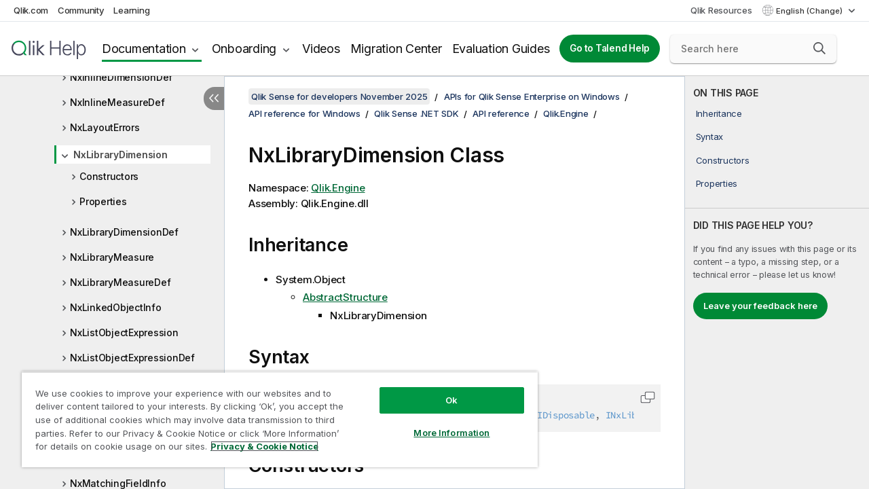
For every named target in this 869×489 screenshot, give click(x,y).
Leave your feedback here (760, 305)
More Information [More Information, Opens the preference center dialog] (441, 422)
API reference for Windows (304, 113)
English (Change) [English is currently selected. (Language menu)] (810, 11)
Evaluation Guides (501, 48)
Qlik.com (31, 10)
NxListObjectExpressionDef (132, 357)
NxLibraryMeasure (112, 257)
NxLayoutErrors (105, 127)
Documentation (144, 48)
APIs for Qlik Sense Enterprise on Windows (532, 96)
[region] (273, 414)
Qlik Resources (721, 10)
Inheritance (719, 113)
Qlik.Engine (565, 113)
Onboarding (244, 48)
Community (81, 10)
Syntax (710, 136)
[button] (819, 48)
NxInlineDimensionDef (121, 77)
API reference (501, 113)
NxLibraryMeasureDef (120, 282)
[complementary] (777, 282)
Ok (441, 389)
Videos (321, 48)
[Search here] (753, 49)
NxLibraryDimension (120, 154)
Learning (131, 10)
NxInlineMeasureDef (117, 102)
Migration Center (396, 48)
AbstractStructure (345, 297)
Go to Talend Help (610, 48)
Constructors (108, 176)
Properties (103, 201)
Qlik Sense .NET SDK (416, 113)
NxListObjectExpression (124, 332)
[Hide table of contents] (214, 98)
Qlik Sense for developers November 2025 (339, 96)
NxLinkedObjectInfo (116, 307)
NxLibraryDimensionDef (124, 232)
